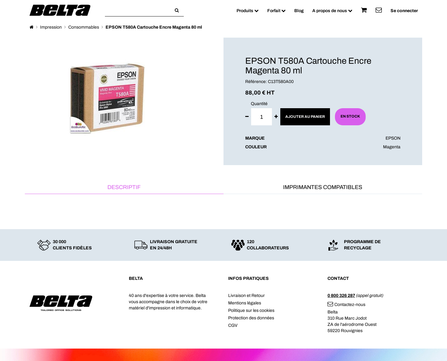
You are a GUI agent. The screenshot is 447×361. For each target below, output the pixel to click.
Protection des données (251, 318)
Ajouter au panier (305, 116)
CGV (232, 325)
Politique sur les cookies (251, 310)
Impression (51, 27)
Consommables (83, 27)
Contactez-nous (346, 304)
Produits (248, 10)
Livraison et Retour (246, 295)
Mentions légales (244, 303)
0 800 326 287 (341, 295)
